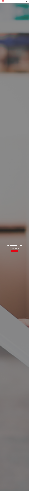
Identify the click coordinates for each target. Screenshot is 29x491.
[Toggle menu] (26, 1)
